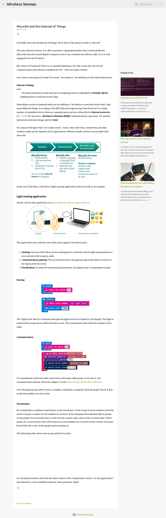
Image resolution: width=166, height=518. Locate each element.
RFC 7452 (21, 116)
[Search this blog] (151, 4)
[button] (18, 34)
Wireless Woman (21, 4)
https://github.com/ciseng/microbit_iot (71, 202)
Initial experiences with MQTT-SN (134, 98)
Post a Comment (24, 503)
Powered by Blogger (83, 515)
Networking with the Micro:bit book (84, 382)
